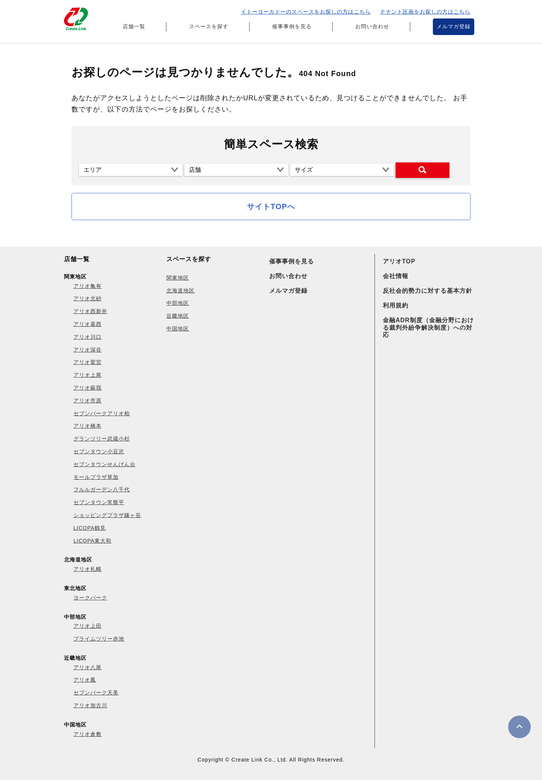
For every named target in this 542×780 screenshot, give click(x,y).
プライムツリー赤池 (98, 639)
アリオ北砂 (87, 298)
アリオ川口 (87, 337)
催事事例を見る (292, 26)
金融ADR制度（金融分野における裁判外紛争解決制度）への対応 (428, 327)
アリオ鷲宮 (87, 362)
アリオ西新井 (90, 311)
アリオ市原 (87, 401)
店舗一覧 (134, 26)
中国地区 (177, 329)
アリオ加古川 (90, 705)
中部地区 (177, 303)
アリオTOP (399, 261)
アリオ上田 (87, 626)
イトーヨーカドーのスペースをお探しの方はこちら (306, 12)
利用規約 (395, 305)
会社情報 (395, 276)
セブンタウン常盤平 (98, 502)
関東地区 (177, 278)
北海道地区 (180, 291)
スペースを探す (208, 26)
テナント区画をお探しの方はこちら (425, 12)
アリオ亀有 (87, 286)
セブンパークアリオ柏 (101, 413)
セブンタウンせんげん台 (104, 464)
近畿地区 (177, 316)
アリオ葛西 (87, 324)
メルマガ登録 (453, 26)
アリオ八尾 (87, 667)
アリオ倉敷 (87, 734)
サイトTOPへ (271, 206)
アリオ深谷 (87, 350)
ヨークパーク (90, 598)
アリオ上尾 (87, 375)
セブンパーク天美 (96, 693)
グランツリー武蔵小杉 (101, 439)
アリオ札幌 (87, 569)
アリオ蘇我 (87, 388)
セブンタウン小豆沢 (98, 451)
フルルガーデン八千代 (101, 489)
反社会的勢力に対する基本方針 (427, 291)
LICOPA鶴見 (89, 528)
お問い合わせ (372, 26)
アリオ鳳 (84, 680)
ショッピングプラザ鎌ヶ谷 (107, 515)
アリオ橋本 (87, 426)
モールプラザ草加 (96, 477)
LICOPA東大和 (92, 541)
